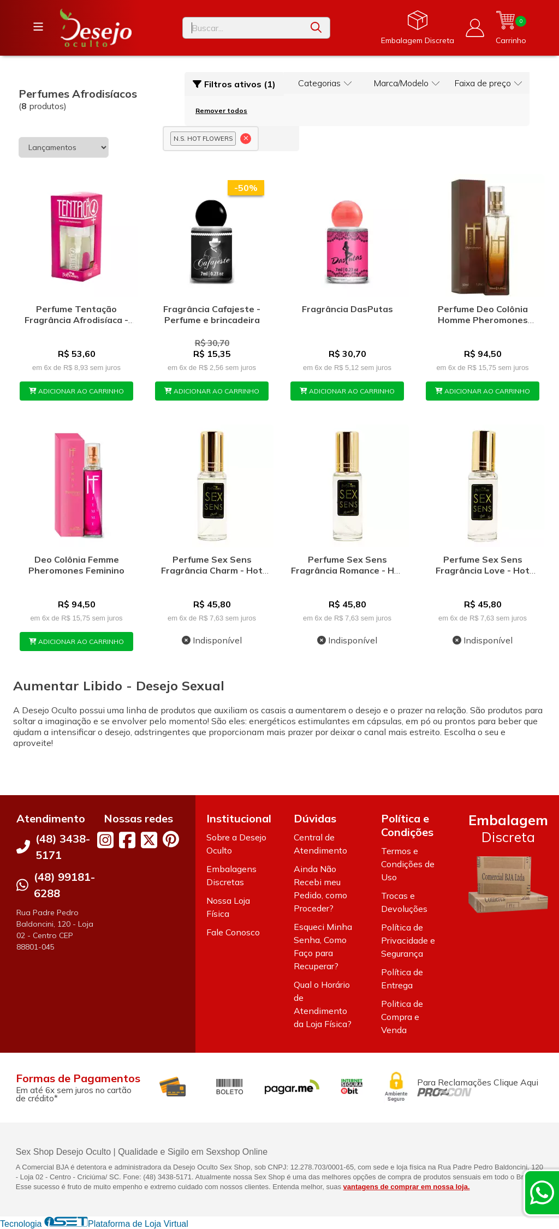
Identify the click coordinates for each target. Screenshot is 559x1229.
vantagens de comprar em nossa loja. (406, 1187)
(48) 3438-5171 (62, 847)
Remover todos (221, 110)
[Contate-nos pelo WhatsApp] (542, 1192)
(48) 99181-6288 (64, 885)
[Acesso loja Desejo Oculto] (475, 28)
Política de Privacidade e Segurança (408, 940)
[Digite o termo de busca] (242, 27)
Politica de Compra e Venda (402, 1016)
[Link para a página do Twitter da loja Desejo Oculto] (149, 840)
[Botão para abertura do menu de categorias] (38, 26)
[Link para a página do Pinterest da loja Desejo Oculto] (171, 839)
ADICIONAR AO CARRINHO (76, 391)
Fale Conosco (233, 932)
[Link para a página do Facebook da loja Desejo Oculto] (127, 840)
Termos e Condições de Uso (408, 863)
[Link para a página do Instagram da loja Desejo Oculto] (105, 840)
